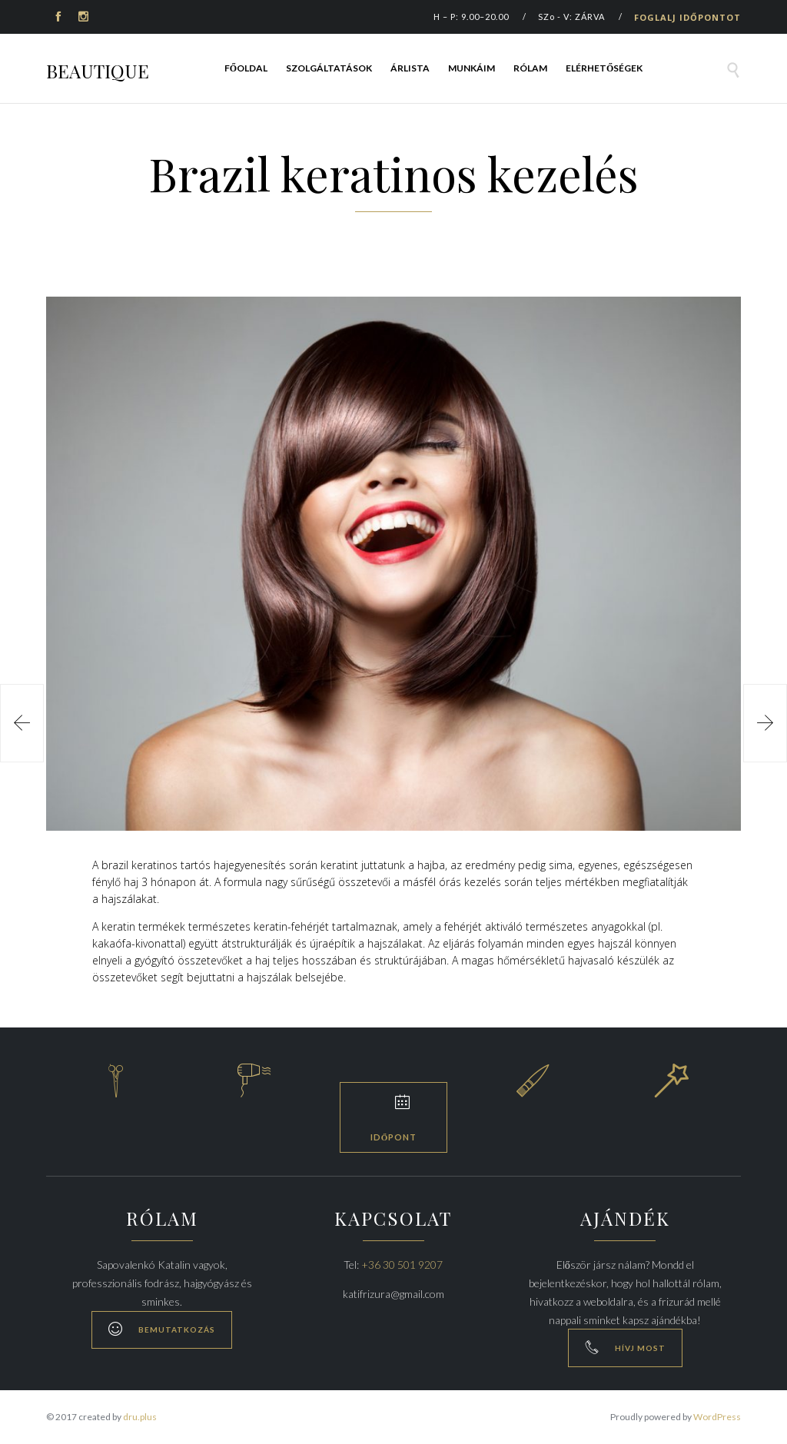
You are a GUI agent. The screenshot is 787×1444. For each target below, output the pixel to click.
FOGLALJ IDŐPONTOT (687, 17)
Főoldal (245, 68)
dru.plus (140, 1416)
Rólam (530, 68)
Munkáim (471, 68)
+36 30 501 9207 (402, 1264)
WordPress (717, 1416)
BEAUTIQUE (97, 70)
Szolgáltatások (329, 68)
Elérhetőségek (604, 68)
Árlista (410, 68)
